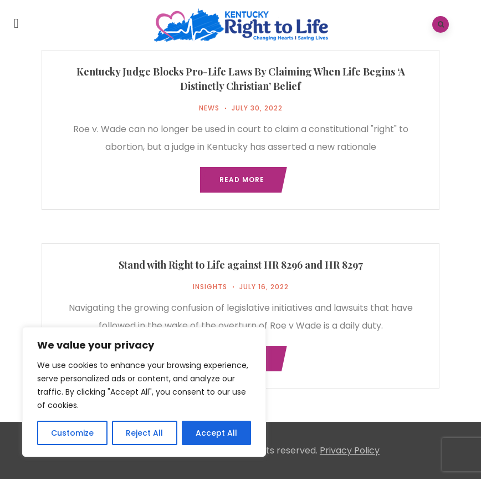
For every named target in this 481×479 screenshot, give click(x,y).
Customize (72, 432)
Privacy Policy (350, 450)
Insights (210, 286)
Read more (241, 179)
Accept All (216, 432)
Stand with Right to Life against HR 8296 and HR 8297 (241, 264)
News (209, 108)
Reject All (144, 432)
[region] (144, 392)
